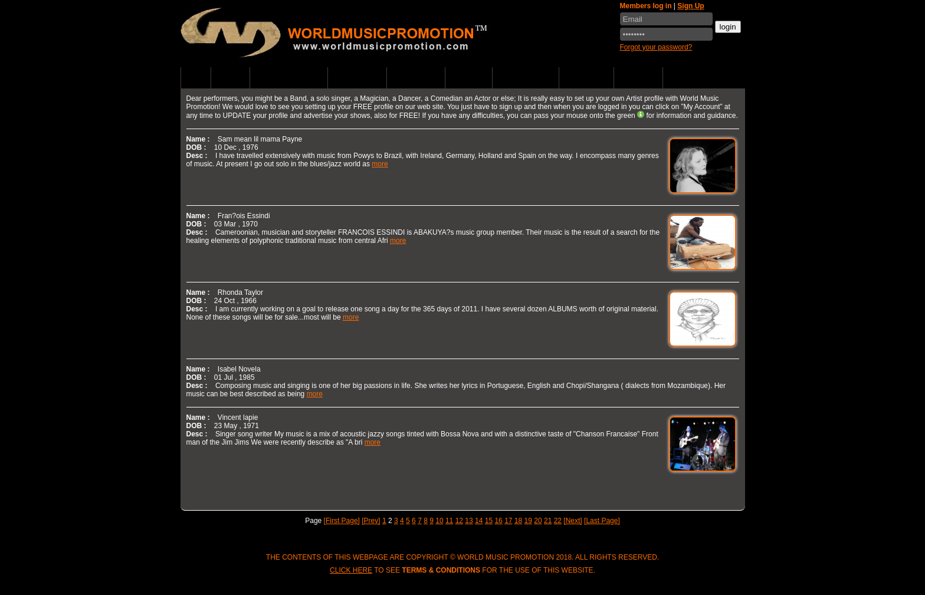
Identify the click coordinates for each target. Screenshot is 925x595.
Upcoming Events (288, 78)
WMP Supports (526, 78)
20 (538, 521)
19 (528, 521)
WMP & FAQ (638, 78)
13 (469, 521)
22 (558, 521)
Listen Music (357, 78)
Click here (351, 570)
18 (518, 521)
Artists (230, 78)
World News (416, 78)
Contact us (586, 78)
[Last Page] (602, 521)
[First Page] (342, 521)
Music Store (691, 78)
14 (479, 521)
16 (498, 521)
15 (489, 521)
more (380, 164)
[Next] (572, 521)
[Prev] (371, 521)
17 (508, 521)
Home (195, 78)
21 (548, 521)
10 (439, 521)
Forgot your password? (656, 47)
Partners (468, 78)
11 (449, 521)
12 (459, 521)
